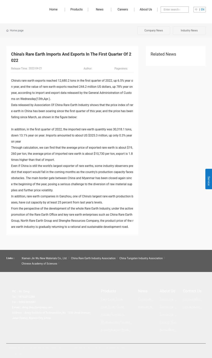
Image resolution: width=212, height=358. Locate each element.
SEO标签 (23, 353)
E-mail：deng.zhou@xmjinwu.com (32, 307)
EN (202, 9)
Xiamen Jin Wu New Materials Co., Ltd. (44, 258)
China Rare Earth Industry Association (93, 258)
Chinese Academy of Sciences (39, 263)
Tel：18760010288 (23, 296)
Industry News (189, 30)
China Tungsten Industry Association (141, 258)
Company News (153, 30)
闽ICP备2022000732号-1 (88, 348)
